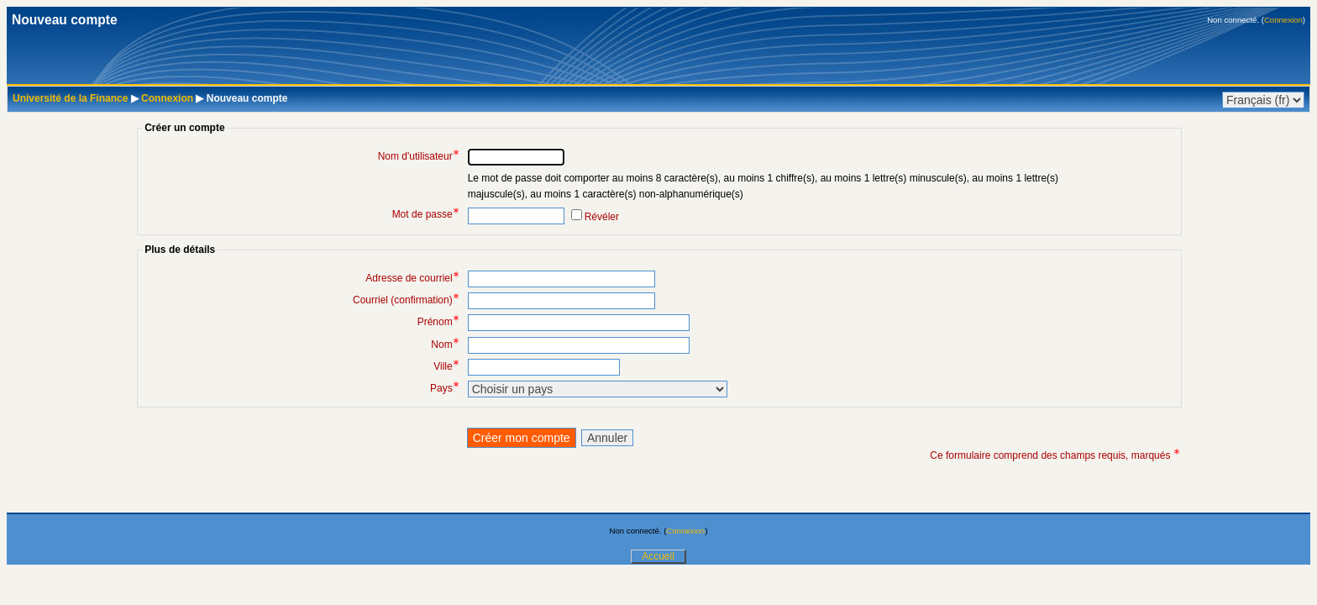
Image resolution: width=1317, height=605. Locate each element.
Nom (445, 344)
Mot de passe (425, 214)
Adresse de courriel (412, 278)
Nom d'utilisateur (418, 156)
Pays (444, 388)
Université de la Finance (70, 98)
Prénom (438, 322)
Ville (446, 366)
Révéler (602, 217)
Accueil (658, 556)
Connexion (1283, 19)
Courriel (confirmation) (406, 300)
